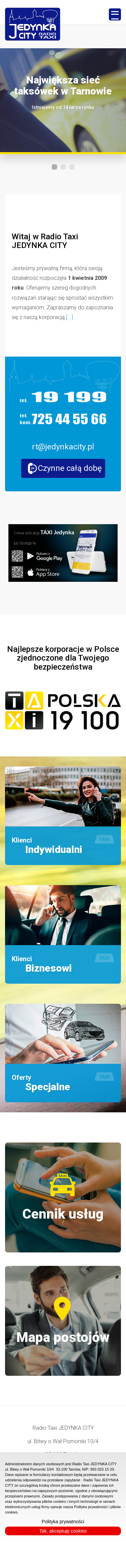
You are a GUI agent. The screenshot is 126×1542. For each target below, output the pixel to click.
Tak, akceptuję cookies (63, 1531)
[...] (69, 317)
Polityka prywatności (63, 1521)
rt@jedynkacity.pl (63, 446)
